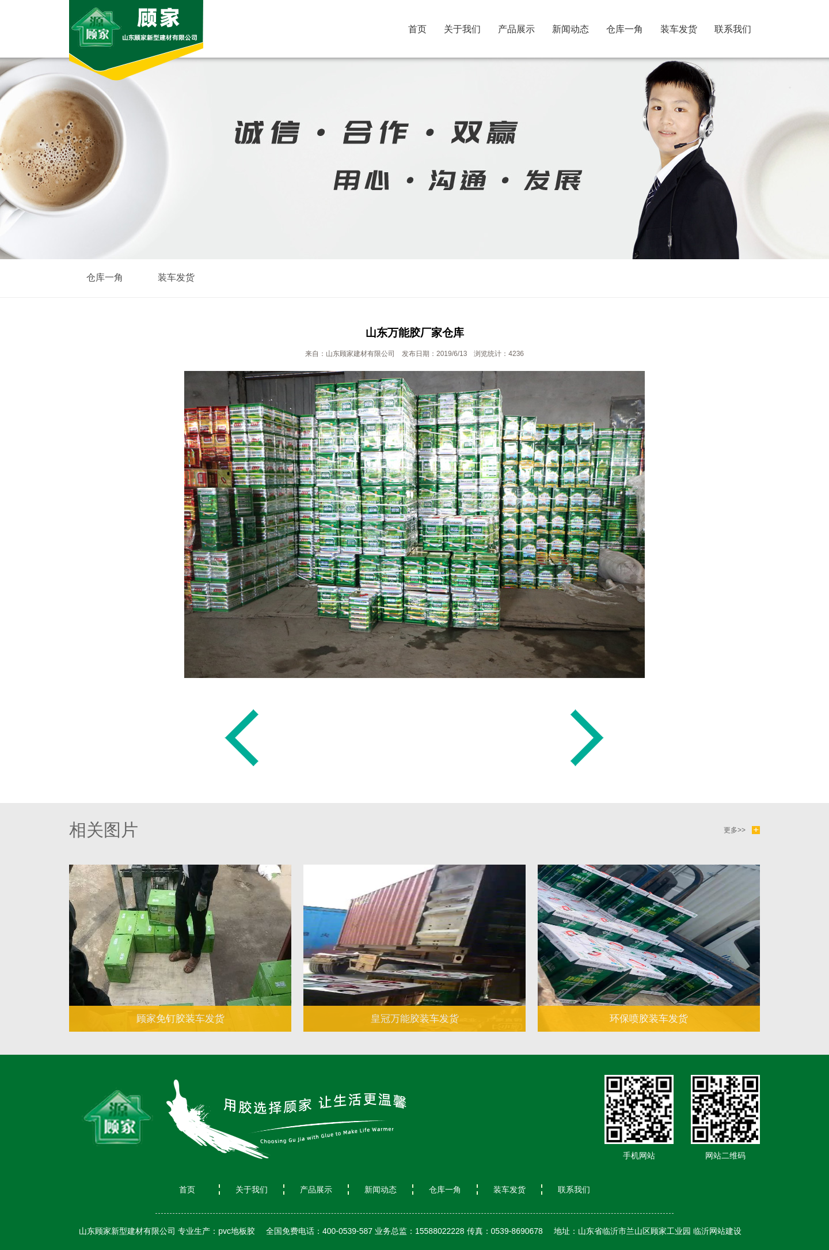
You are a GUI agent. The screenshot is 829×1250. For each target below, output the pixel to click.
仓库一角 (624, 29)
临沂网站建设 (717, 1231)
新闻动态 (570, 29)
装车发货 (678, 29)
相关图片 (103, 829)
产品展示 (516, 29)
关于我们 (462, 29)
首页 (417, 29)
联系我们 (732, 29)
